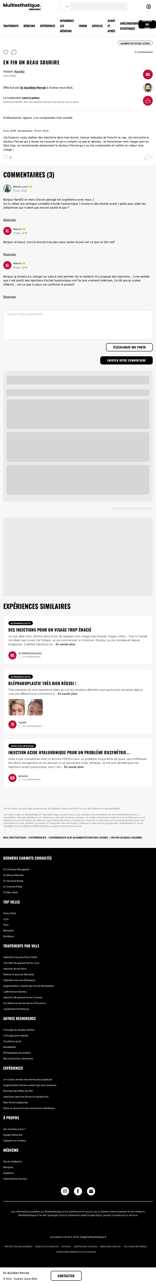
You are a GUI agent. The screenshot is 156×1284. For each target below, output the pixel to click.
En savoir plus (65, 644)
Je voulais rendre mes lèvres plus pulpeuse (27, 1079)
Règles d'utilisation (47, 1246)
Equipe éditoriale (12, 1134)
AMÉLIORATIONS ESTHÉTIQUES (129, 26)
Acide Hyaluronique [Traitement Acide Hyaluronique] (22, 746)
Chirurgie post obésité (15, 1035)
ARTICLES (97, 26)
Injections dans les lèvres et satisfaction (26, 1096)
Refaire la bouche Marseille (18, 974)
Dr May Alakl (10, 892)
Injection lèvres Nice (15, 968)
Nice (6, 924)
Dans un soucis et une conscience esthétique (29, 1108)
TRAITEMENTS (11, 26)
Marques (8, 1167)
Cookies (66, 1246)
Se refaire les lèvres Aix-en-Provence (24, 1003)
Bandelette (9, 1047)
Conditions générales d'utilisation (76, 1252)
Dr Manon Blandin (13, 875)
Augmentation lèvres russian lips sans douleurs (29, 1085)
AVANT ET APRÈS (111, 25)
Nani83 (19, 71)
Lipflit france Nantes (14, 991)
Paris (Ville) (9, 913)
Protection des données (18, 1246)
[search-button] (123, 6)
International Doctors (15, 1178)
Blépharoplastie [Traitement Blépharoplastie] (20, 623)
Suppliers (8, 1172)
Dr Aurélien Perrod (33, 87)
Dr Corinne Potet (12, 886)
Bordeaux (8, 936)
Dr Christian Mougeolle (16, 869)
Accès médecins (12, 1161)
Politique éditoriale (135, 1246)
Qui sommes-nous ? (14, 1129)
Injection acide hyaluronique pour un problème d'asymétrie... (69, 752)
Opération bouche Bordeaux (19, 980)
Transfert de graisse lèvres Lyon (21, 962)
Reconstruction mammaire (18, 1058)
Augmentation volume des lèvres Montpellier (28, 985)
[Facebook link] (78, 1192)
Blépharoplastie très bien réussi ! (42, 683)
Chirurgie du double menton (19, 1029)
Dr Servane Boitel (13, 880)
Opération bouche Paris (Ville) (20, 957)
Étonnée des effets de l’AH (18, 1090)
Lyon (6, 919)
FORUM (83, 26)
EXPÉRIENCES (47, 26)
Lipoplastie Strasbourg (16, 1008)
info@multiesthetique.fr (93, 1236)
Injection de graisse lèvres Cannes (22, 997)
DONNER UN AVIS (147, 24)
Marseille (8, 930)
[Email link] (91, 1191)
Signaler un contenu (14, 1140)
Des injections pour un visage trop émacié (49, 630)
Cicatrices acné (12, 1041)
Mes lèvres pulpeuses (15, 1102)
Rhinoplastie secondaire (17, 1052)
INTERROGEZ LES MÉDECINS (67, 25)
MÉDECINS (29, 26)
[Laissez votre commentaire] (78, 325)
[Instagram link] (65, 1192)
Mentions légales (110, 1246)
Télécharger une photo (129, 347)
